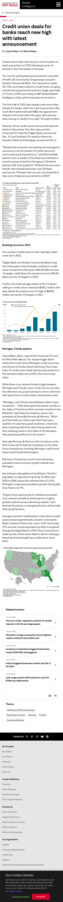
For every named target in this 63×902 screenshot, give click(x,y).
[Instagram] (37, 736)
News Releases (9, 789)
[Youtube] (42, 736)
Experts (5, 860)
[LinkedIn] (47, 736)
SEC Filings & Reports (12, 799)
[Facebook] (32, 736)
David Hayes (30, 51)
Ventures (6, 762)
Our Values (7, 751)
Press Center (8, 767)
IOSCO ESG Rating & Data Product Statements (23, 865)
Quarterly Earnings (10, 794)
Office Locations (9, 827)
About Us (6, 772)
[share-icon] (55, 695)
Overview (6, 784)
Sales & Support (9, 812)
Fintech (42, 715)
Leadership (7, 855)
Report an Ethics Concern (13, 822)
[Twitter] (27, 736)
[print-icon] (50, 695)
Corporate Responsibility (13, 850)
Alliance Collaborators (12, 832)
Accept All (40, 896)
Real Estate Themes (16, 715)
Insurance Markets (15, 720)
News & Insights (11, 13)
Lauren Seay (12, 51)
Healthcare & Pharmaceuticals (21, 710)
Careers (5, 844)
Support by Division (11, 817)
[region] (31, 886)
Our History (7, 756)
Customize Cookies (20, 896)
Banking (32, 715)
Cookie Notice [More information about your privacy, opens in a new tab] (15, 891)
